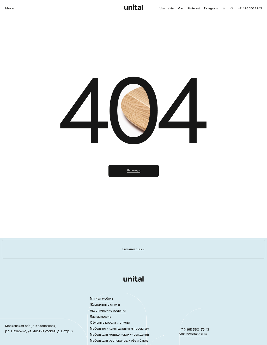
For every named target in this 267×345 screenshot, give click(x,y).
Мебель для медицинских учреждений (119, 334)
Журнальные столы (105, 304)
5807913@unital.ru (193, 334)
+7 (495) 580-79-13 (194, 329)
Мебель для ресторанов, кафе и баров (119, 340)
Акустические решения (108, 310)
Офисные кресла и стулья (110, 322)
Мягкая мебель (101, 298)
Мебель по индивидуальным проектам (119, 328)
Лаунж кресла (100, 316)
